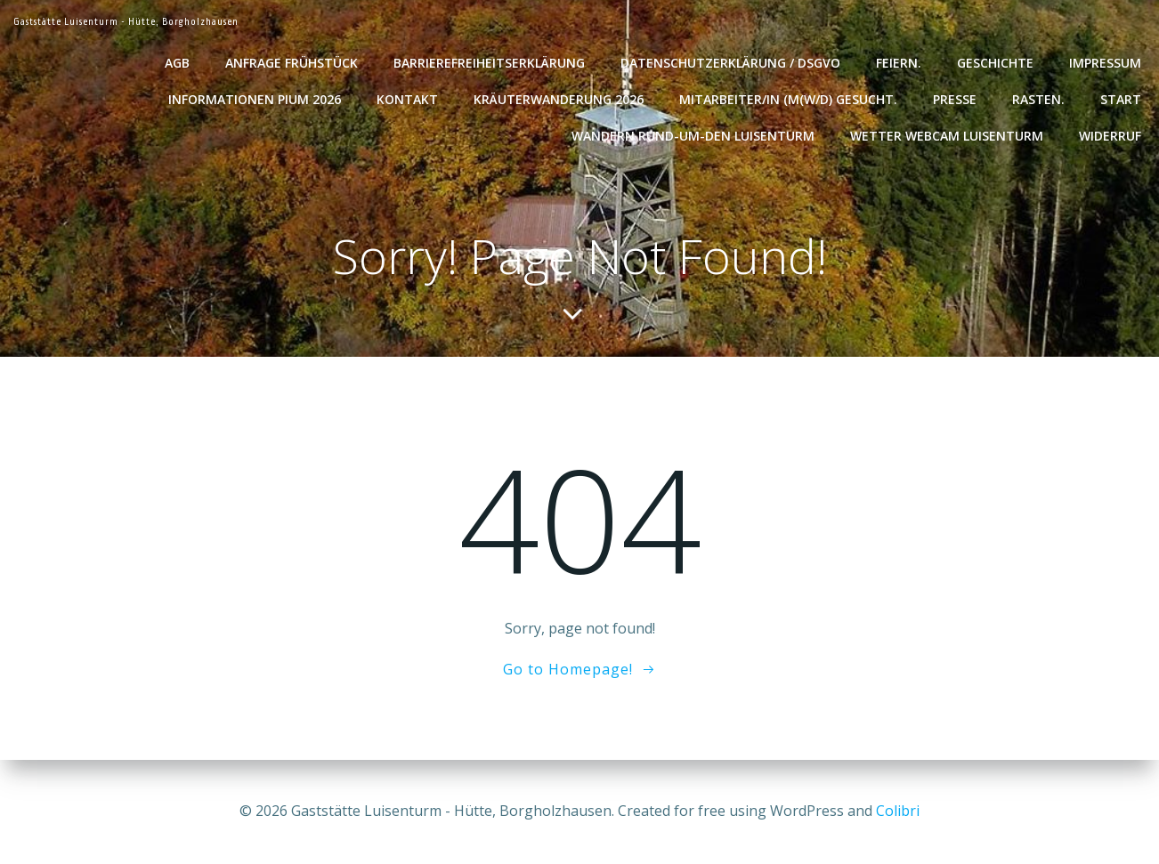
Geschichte (995, 62)
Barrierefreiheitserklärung (489, 62)
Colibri (898, 810)
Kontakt (407, 99)
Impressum (1105, 62)
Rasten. (1038, 99)
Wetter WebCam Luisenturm (946, 135)
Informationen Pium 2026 (254, 99)
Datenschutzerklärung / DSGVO (730, 62)
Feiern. (898, 62)
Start (1120, 99)
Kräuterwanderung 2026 (559, 99)
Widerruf (1110, 135)
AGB (177, 62)
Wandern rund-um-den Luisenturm (693, 135)
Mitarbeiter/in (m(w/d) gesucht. (788, 99)
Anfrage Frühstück (291, 62)
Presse (955, 99)
